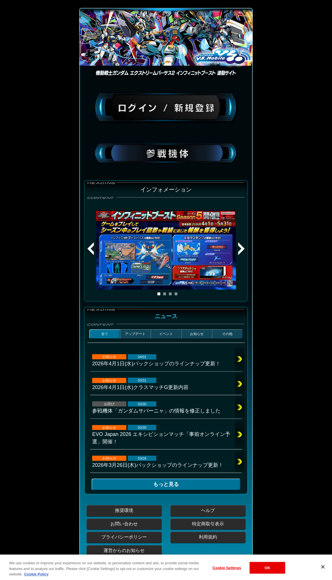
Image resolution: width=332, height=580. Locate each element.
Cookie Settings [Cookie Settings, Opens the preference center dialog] (226, 572)
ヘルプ (208, 510)
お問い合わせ (124, 523)
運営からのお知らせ (124, 550)
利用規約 (208, 537)
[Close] (323, 571)
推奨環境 (124, 510)
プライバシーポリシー (124, 537)
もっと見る (166, 484)
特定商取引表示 (208, 523)
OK (267, 572)
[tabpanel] (166, 250)
